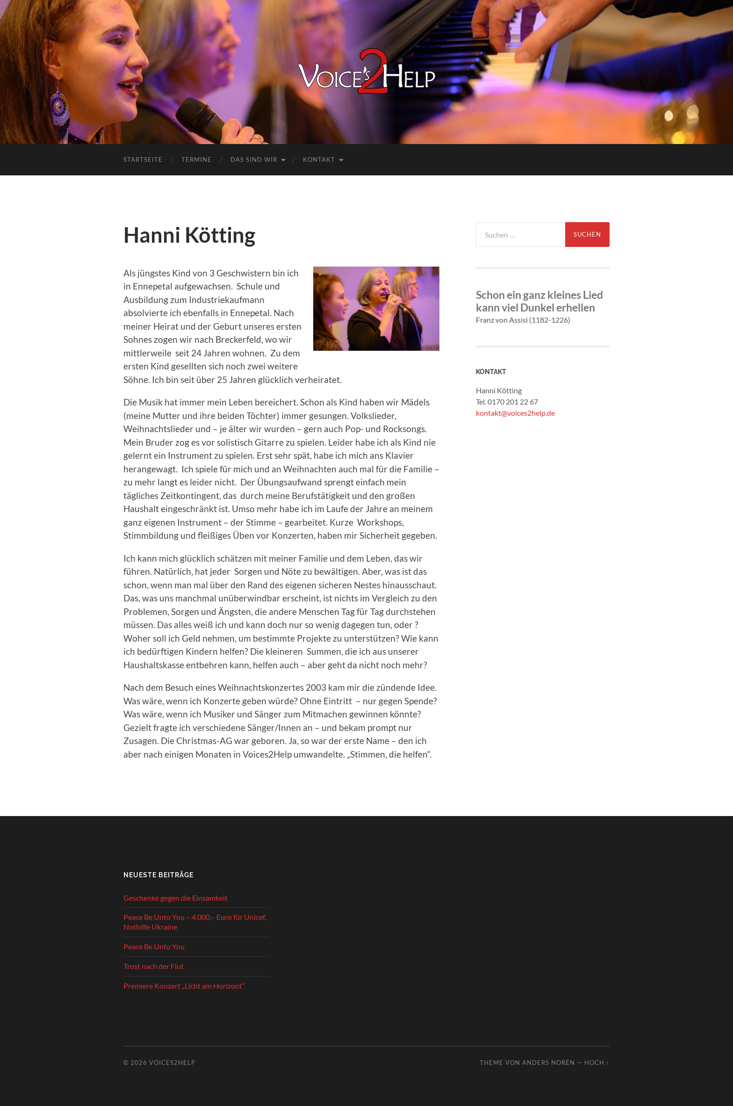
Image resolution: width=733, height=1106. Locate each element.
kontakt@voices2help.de (515, 412)
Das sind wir (253, 159)
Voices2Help (172, 1062)
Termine (196, 159)
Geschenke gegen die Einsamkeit (175, 897)
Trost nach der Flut (153, 965)
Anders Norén (548, 1062)
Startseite (143, 159)
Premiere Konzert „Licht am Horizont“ (184, 985)
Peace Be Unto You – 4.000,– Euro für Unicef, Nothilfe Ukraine (194, 921)
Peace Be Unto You (154, 946)
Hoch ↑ (597, 1062)
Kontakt (319, 159)
